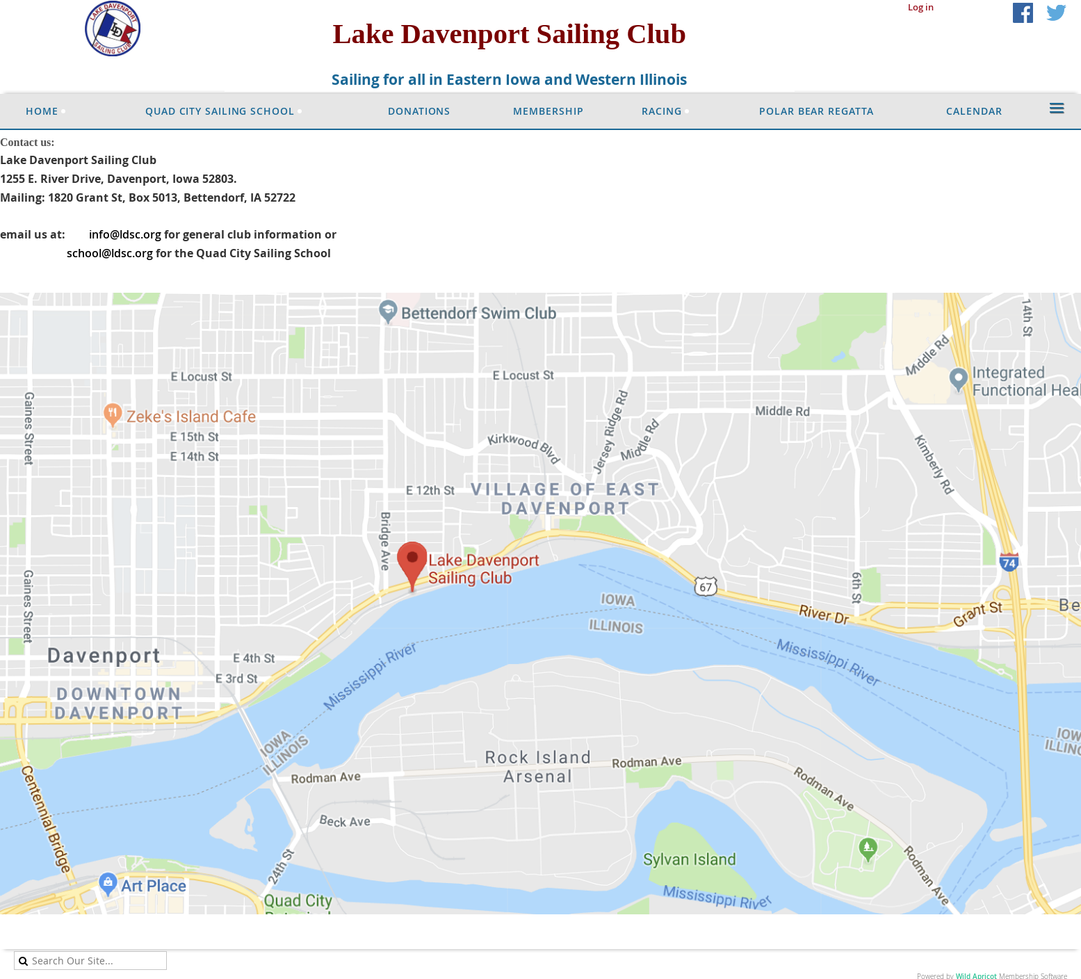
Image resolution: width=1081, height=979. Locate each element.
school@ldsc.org (110, 253)
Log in (921, 7)
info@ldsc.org (125, 234)
